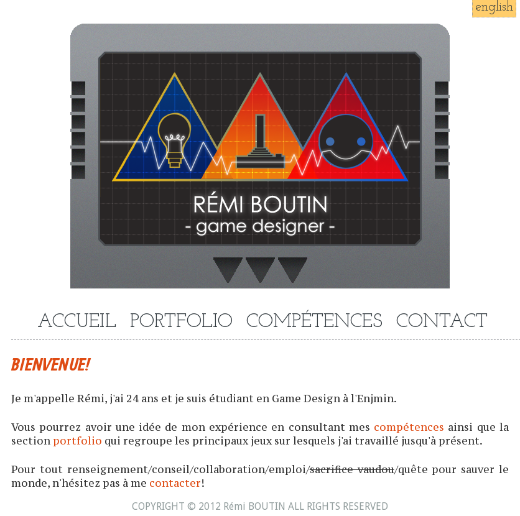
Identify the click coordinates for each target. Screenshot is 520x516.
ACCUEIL (76, 322)
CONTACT (442, 322)
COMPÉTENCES (314, 322)
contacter (175, 483)
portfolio (77, 441)
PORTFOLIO (181, 322)
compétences (409, 427)
